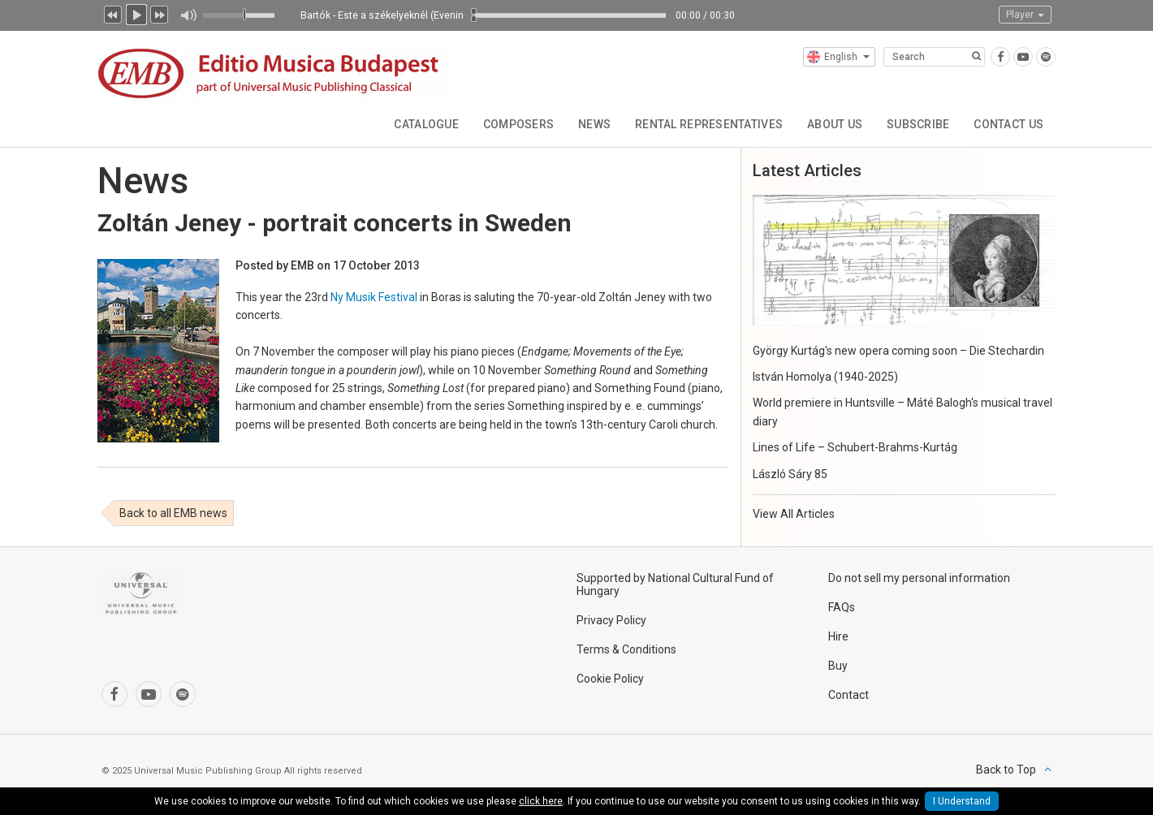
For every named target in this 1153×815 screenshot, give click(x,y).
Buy (838, 665)
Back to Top (1006, 769)
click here (541, 801)
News (593, 124)
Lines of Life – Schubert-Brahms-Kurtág (855, 447)
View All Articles (794, 513)
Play (136, 13)
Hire (838, 636)
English (838, 56)
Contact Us (1008, 124)
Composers (518, 124)
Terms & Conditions (626, 649)
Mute (188, 15)
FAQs (841, 607)
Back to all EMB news (173, 513)
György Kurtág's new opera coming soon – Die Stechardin (898, 350)
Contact (848, 694)
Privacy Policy (611, 620)
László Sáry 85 (790, 474)
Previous (112, 13)
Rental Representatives (708, 124)
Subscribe (918, 124)
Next (160, 13)
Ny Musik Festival (373, 297)
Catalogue (425, 124)
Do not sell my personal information (919, 577)
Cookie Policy (610, 678)
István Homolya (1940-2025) (825, 376)
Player (1025, 14)
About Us (834, 124)
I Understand (962, 801)
